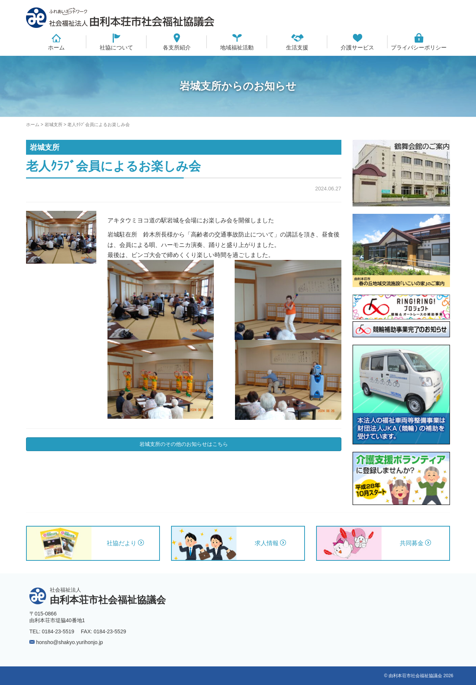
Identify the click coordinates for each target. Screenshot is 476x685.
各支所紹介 (177, 47)
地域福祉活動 (237, 47)
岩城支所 (53, 124)
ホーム (56, 47)
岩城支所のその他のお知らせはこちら (183, 444)
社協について (116, 47)
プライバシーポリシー (419, 47)
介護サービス (357, 47)
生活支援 (297, 47)
